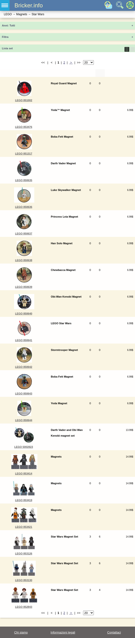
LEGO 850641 (23, 340)
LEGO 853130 (23, 580)
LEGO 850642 (23, 366)
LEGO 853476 (23, 126)
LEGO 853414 (23, 473)
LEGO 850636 (23, 206)
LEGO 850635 (23, 180)
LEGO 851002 (23, 100)
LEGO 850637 (23, 233)
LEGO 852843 (23, 606)
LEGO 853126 (23, 553)
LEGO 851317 (23, 153)
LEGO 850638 (23, 260)
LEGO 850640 (23, 313)
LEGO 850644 (23, 420)
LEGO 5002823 (23, 446)
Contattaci (114, 632)
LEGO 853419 (23, 500)
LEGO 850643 (23, 393)
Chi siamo (21, 632)
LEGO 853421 (23, 526)
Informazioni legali (62, 632)
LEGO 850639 (23, 286)
